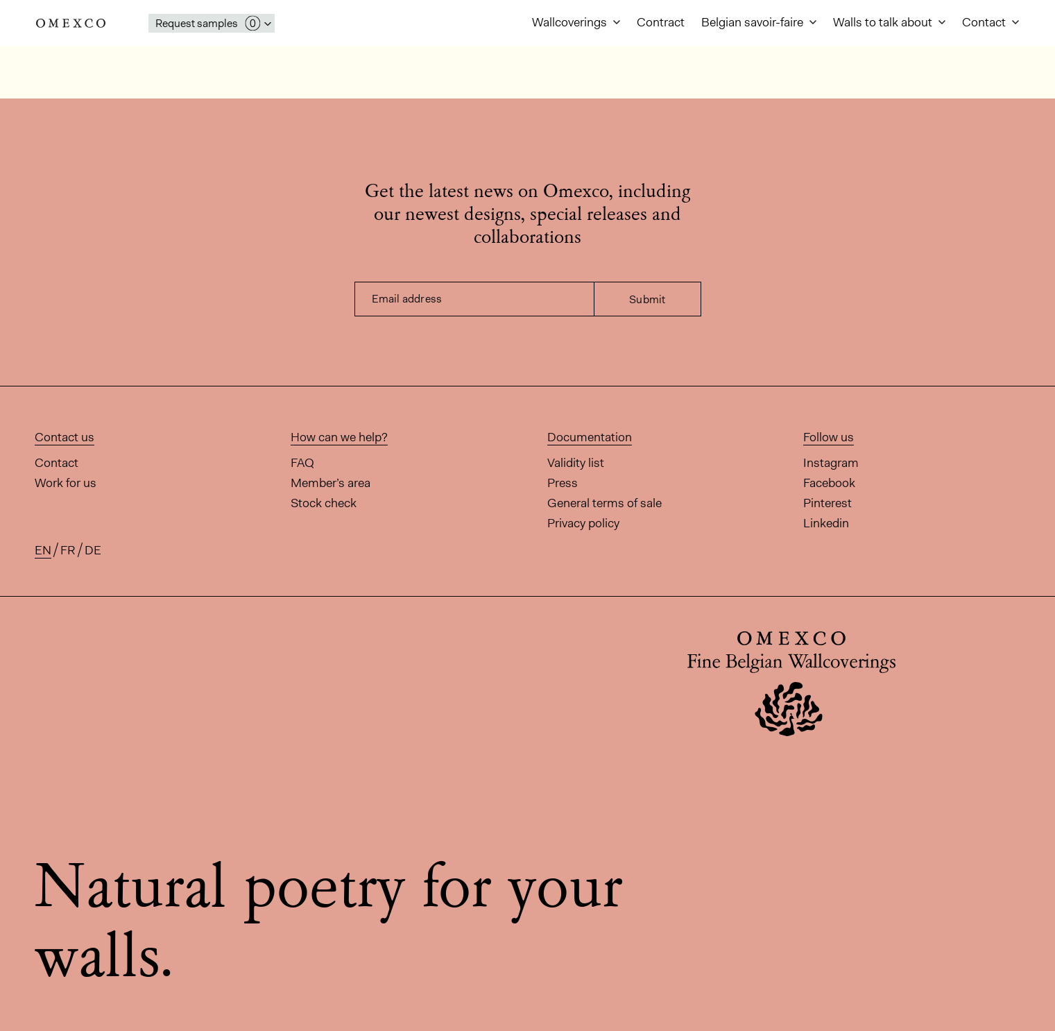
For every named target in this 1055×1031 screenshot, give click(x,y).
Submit (647, 299)
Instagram (831, 462)
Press (562, 483)
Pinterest (827, 503)
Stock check (324, 503)
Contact (985, 22)
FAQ (302, 462)
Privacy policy (583, 523)
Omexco (70, 23)
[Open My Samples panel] (211, 23)
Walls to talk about (884, 22)
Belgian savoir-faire (753, 22)
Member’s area (330, 483)
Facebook (829, 483)
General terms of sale (604, 503)
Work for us (65, 483)
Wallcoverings (571, 22)
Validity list (575, 462)
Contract (661, 22)
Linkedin (826, 523)
